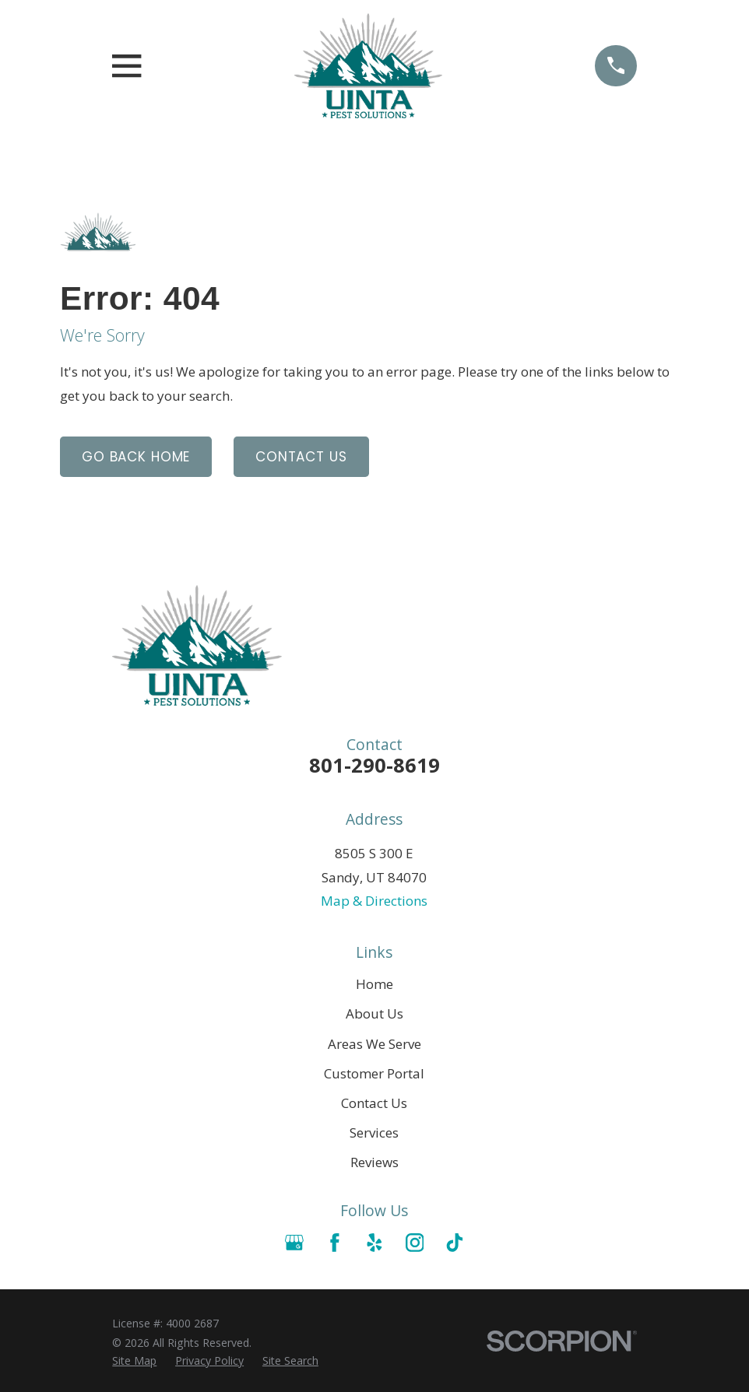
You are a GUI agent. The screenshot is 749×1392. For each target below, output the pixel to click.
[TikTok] (454, 1242)
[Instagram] (415, 1242)
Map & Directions (374, 901)
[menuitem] (134, 1361)
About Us (374, 1013)
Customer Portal (374, 1073)
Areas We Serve (374, 1044)
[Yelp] (374, 1242)
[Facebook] (334, 1242)
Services (374, 1132)
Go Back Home (136, 456)
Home (374, 984)
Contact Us (301, 456)
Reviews (374, 1162)
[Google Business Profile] (294, 1242)
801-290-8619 (374, 765)
